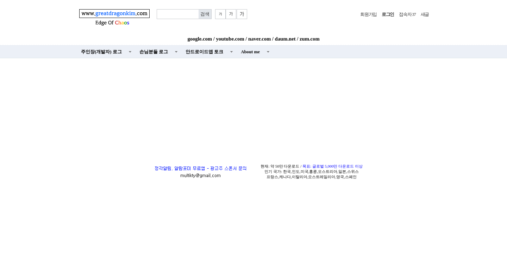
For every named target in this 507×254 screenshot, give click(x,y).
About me (250, 51)
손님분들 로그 (153, 51)
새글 (425, 14)
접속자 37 (407, 14)
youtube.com (230, 39)
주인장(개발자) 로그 (101, 51)
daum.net (285, 39)
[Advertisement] (253, 109)
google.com (199, 39)
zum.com (310, 39)
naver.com (259, 39)
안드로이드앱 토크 (204, 51)
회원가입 (368, 14)
